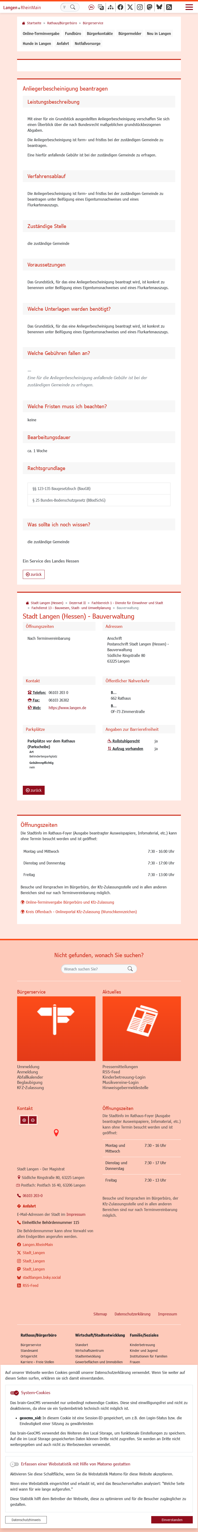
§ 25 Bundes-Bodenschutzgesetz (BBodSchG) (69, 500)
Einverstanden (172, 1520)
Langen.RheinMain (38, 1244)
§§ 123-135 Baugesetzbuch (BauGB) (61, 488)
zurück (34, 574)
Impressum (75, 1214)
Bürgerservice (93, 23)
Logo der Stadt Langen (27, 7)
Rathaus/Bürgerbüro (62, 23)
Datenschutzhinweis (26, 1520)
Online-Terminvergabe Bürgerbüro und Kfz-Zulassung (70, 902)
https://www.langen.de (67, 707)
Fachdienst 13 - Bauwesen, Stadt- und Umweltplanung (71, 608)
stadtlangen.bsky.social (42, 1277)
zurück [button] (34, 790)
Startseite (34, 23)
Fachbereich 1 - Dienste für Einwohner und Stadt (127, 603)
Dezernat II (77, 603)
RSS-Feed (30, 1285)
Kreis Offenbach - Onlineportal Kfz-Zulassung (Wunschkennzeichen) (81, 911)
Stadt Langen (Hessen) (47, 603)
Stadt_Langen (34, 1252)
